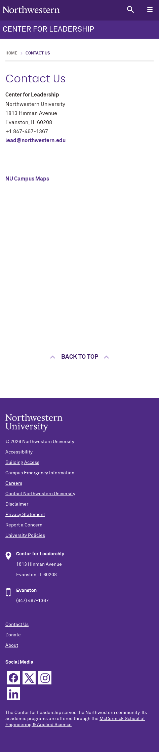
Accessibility (19, 452)
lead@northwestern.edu (35, 140)
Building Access (22, 462)
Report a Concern (23, 525)
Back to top (79, 357)
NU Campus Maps (27, 179)
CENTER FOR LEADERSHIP (48, 29)
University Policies (25, 535)
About (11, 645)
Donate (13, 635)
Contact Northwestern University (40, 493)
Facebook (13, 677)
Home (11, 53)
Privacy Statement (25, 514)
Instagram (44, 677)
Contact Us (17, 624)
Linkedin (13, 693)
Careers (13, 483)
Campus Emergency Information (39, 473)
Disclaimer (16, 504)
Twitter (29, 677)
